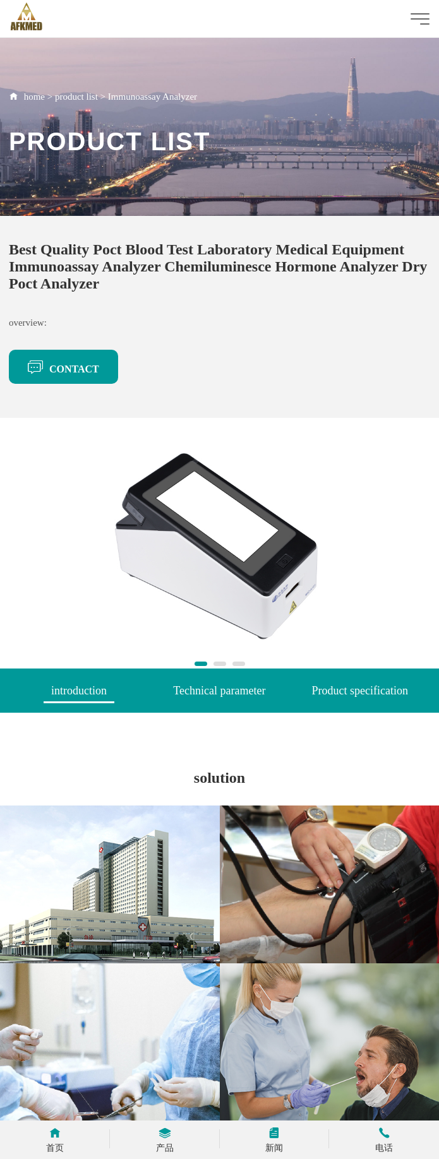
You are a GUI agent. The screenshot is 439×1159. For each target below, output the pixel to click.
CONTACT (63, 366)
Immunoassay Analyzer (152, 97)
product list (76, 97)
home (34, 97)
